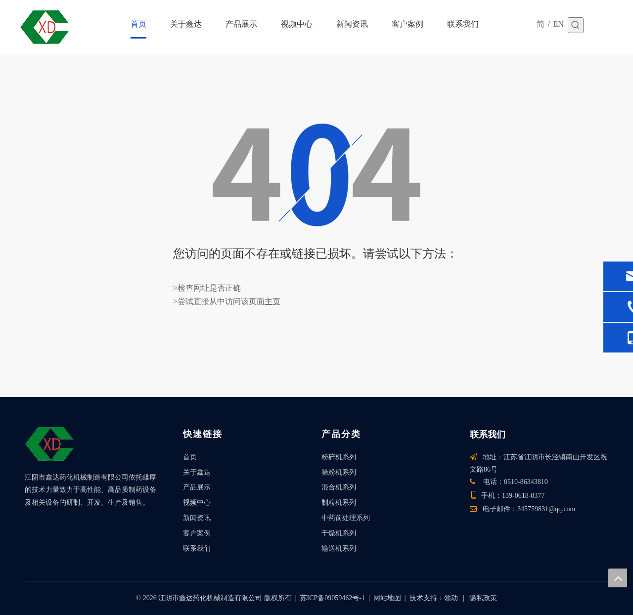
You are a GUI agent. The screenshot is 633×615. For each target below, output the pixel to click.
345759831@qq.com (546, 509)
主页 (272, 301)
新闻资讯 (197, 518)
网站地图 (387, 598)
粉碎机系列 (338, 457)
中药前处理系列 (345, 518)
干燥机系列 (338, 533)
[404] (316, 175)
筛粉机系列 (338, 472)
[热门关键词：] (576, 25)
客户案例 (197, 533)
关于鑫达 (197, 472)
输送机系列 (338, 548)
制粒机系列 (338, 502)
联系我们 (197, 548)
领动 (451, 598)
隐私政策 (483, 598)
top (617, 578)
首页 (190, 457)
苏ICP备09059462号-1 (332, 598)
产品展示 (197, 487)
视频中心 (197, 502)
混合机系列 (338, 487)
